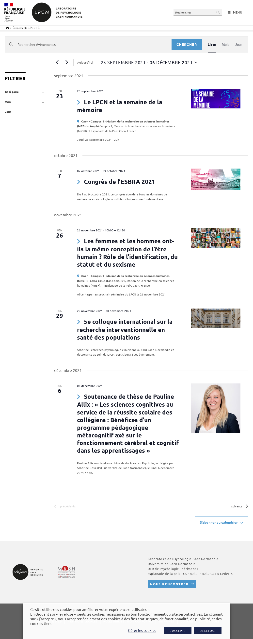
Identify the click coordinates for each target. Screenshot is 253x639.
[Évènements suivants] (67, 62)
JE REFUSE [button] (207, 630)
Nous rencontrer (169, 584)
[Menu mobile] (235, 12)
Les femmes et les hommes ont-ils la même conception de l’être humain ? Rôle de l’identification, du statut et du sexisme (127, 252)
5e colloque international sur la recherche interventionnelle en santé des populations (125, 329)
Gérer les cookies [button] (142, 630)
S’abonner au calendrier (219, 522)
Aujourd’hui (85, 62)
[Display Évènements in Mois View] (225, 44)
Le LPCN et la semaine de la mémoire (119, 106)
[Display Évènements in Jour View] (238, 44)
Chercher (186, 44)
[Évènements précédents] (57, 62)
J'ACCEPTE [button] (177, 630)
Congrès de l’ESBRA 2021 (119, 181)
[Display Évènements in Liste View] (212, 44)
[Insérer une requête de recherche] (198, 12)
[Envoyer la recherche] (218, 12)
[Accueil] (7, 28)
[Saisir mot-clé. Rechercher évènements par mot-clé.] (88, 44)
